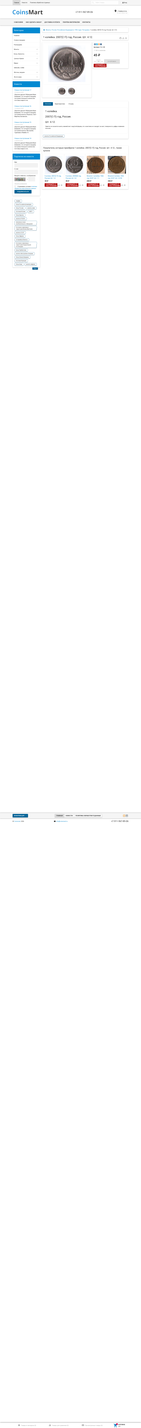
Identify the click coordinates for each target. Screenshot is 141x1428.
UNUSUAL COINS (19, 68)
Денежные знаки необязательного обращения (24, 222)
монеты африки (30, 264)
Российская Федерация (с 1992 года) (69, 30)
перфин (18, 201)
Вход (124, 2)
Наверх (133, 1419)
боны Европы (20, 215)
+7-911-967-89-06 (84, 12)
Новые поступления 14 (22, 138)
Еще (35, 268)
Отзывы (71, 104)
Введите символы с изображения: (25, 175)
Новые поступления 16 (22, 106)
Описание (48, 104)
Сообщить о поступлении (100, 65)
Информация (19, 815)
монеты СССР (20, 232)
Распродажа (18, 45)
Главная (16, 2)
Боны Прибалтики (21, 250)
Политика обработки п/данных (40, 2)
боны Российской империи (23, 204)
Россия (54, 30)
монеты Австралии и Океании (24, 253)
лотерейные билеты (22, 239)
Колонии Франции (21, 260)
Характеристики (60, 104)
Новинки (16, 35)
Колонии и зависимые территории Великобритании (24, 228)
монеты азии (31, 208)
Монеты (26, 49)
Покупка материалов (71, 22)
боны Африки (20, 236)
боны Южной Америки (22, 257)
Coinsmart (17, 821)
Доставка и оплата (52, 22)
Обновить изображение (20, 183)
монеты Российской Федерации (53, 136)
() (27, 1425)
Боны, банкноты (26, 54)
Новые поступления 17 (22, 90)
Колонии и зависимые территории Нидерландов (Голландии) (23, 244)
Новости (24, 2)
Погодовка (85, 30)
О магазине (18, 22)
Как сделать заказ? (34, 22)
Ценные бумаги (26, 58)
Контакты (86, 22)
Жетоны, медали (26, 72)
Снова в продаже (19, 40)
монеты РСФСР (20, 218)
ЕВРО (30, 211)
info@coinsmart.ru (61, 821)
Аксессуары (26, 77)
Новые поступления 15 (22, 122)
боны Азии (19, 264)
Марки (26, 63)
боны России (19, 208)
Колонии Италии (20, 211)
